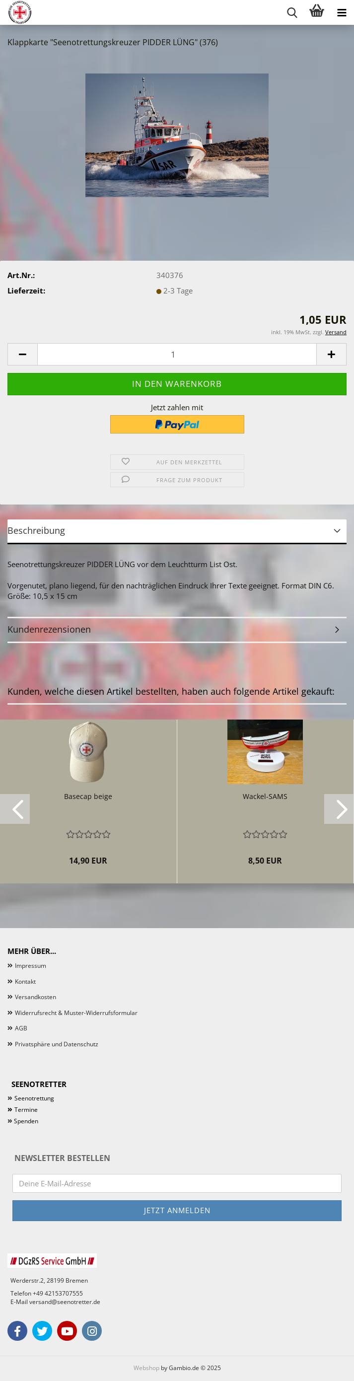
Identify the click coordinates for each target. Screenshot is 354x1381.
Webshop (146, 1368)
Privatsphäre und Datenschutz (56, 1044)
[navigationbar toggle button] (341, 12)
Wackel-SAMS (265, 796)
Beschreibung (36, 530)
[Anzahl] (177, 354)
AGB (21, 1028)
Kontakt (25, 981)
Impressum (30, 965)
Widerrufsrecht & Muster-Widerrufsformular (76, 1013)
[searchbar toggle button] (292, 12)
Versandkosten (35, 997)
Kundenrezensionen (49, 629)
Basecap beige (88, 796)
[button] (22, 354)
